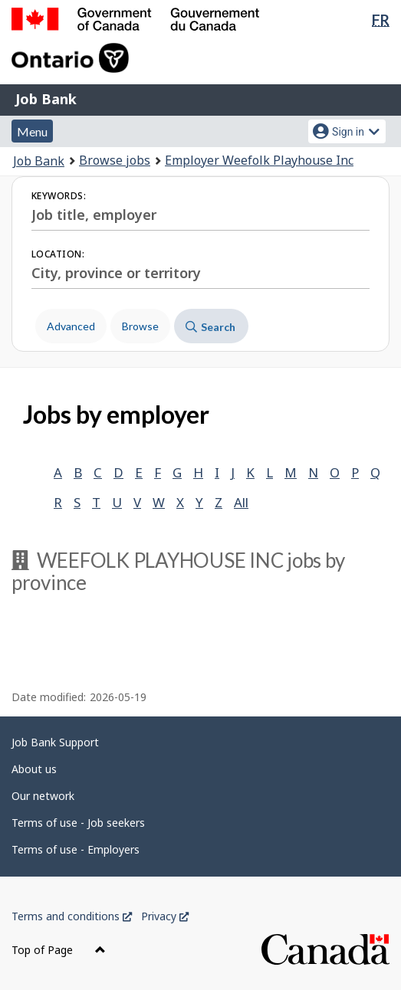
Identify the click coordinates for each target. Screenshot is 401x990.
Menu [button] (32, 131)
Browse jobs (114, 160)
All (241, 502)
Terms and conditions (72, 916)
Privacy (165, 916)
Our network (43, 795)
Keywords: (58, 195)
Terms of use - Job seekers (78, 822)
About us (34, 769)
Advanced (71, 326)
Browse (140, 326)
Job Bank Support (55, 742)
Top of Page (59, 949)
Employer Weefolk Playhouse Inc (259, 160)
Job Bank (46, 99)
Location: (57, 254)
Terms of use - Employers (76, 849)
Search (210, 326)
